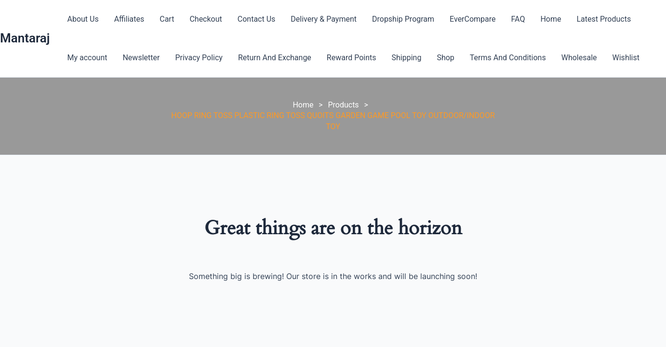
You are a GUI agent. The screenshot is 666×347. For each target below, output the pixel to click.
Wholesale (579, 57)
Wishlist (626, 57)
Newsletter (141, 57)
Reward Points (351, 57)
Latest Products (604, 19)
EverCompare (472, 19)
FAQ (518, 19)
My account (87, 57)
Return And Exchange (274, 57)
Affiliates (129, 19)
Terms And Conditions (508, 57)
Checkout (205, 19)
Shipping (407, 57)
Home (550, 19)
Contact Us (257, 19)
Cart (167, 19)
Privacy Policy (199, 57)
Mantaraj (25, 38)
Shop (445, 57)
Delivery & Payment (324, 19)
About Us (82, 19)
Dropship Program (403, 19)
